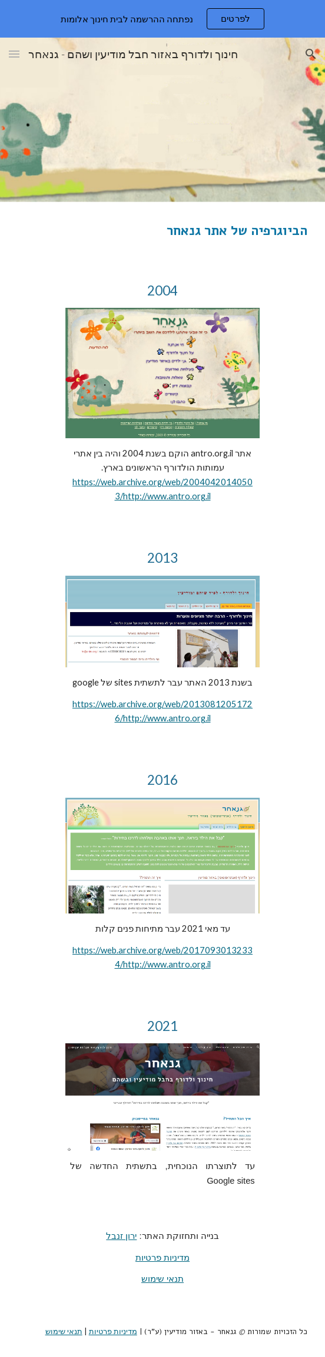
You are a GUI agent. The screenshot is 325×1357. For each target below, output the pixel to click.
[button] (14, 54)
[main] (162, 230)
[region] (162, 19)
